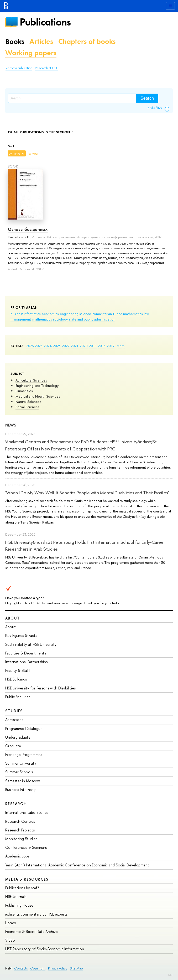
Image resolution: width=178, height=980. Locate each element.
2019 (93, 345)
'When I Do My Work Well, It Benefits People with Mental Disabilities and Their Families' (87, 493)
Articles (41, 41)
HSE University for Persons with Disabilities (40, 688)
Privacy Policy (57, 968)
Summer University (20, 763)
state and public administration (92, 319)
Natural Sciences (28, 401)
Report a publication (19, 68)
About (12, 618)
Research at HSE (46, 68)
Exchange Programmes (23, 754)
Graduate (13, 745)
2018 (102, 345)
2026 (30, 345)
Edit (170, 975)
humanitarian (102, 313)
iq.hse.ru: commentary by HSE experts (36, 914)
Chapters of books (87, 41)
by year (33, 153)
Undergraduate (17, 737)
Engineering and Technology (37, 385)
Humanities (24, 390)
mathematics (42, 319)
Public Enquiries (17, 696)
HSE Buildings (16, 679)
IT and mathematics (128, 313)
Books (14, 41)
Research (16, 803)
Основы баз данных (28, 229)
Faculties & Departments (25, 653)
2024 (48, 345)
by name (14, 153)
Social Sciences (27, 406)
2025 (39, 345)
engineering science (75, 313)
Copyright (37, 968)
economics (50, 313)
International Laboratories (26, 812)
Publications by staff (22, 887)
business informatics (25, 313)
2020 (84, 345)
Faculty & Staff (17, 670)
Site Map (76, 968)
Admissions (14, 719)
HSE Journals (15, 896)
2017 (110, 345)
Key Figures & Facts (21, 635)
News (10, 425)
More (121, 345)
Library (10, 922)
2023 (57, 345)
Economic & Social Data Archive (31, 931)
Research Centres (20, 821)
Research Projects (20, 829)
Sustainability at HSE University (30, 644)
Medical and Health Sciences (37, 396)
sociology (60, 319)
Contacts (21, 968)
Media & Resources (27, 879)
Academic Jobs (17, 856)
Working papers (30, 52)
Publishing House (19, 905)
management (21, 319)
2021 (74, 345)
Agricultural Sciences (31, 380)
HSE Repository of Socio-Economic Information (44, 948)
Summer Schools (19, 771)
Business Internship (20, 789)
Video (10, 940)
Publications (45, 22)
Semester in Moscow (22, 780)
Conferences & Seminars (26, 847)
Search (147, 98)
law (146, 313)
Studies (14, 710)
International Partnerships (26, 661)
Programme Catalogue (24, 728)
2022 (66, 345)
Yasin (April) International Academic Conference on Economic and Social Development (77, 864)
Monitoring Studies (21, 838)
